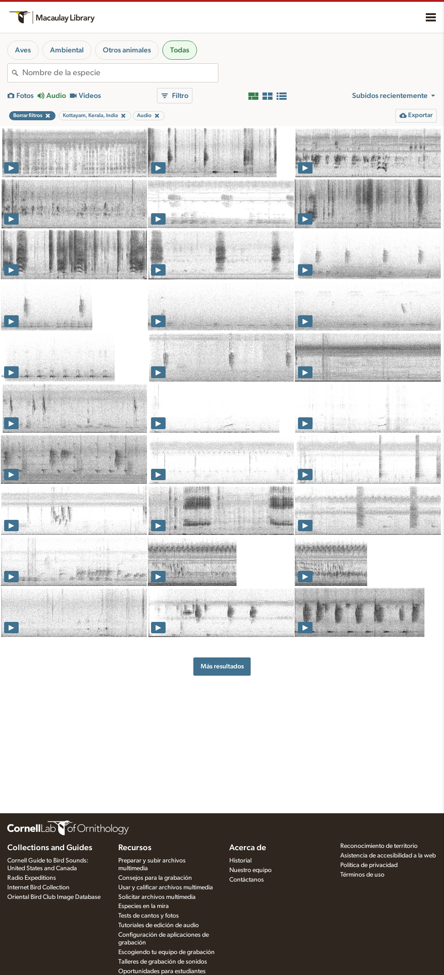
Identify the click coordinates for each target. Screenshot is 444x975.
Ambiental (67, 50)
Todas (179, 50)
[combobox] (120, 73)
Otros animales (127, 50)
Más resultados (222, 666)
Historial (240, 860)
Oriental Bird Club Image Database (54, 897)
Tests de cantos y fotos (148, 916)
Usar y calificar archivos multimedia (165, 887)
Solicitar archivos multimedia (157, 897)
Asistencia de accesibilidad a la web (388, 855)
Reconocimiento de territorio (379, 846)
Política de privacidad (369, 865)
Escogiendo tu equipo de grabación (166, 952)
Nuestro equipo (250, 870)
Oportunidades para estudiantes (162, 971)
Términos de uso (362, 875)
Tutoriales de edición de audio (158, 925)
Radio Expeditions (31, 878)
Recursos (134, 848)
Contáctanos (246, 880)
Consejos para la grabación (155, 878)
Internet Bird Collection (38, 887)
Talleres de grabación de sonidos (162, 962)
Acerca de (247, 848)
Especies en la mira (143, 906)
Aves (23, 50)
